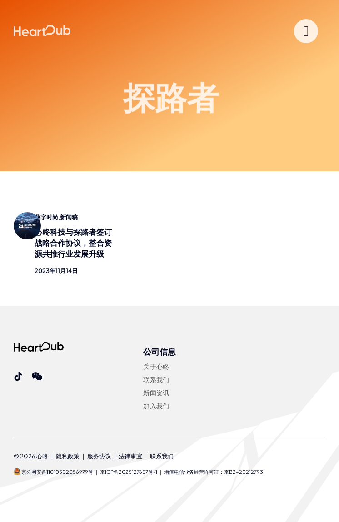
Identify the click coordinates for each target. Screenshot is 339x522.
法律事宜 (130, 456)
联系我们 (162, 456)
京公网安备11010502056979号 (53, 472)
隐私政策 (68, 456)
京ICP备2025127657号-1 (128, 472)
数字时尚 (46, 217)
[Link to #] (306, 31)
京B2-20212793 (243, 472)
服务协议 (99, 456)
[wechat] (37, 376)
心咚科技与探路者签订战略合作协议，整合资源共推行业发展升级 (73, 243)
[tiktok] (18, 376)
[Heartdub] (39, 346)
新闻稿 (69, 217)
